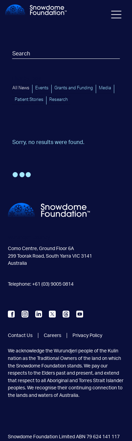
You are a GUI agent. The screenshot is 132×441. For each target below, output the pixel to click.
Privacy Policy (87, 335)
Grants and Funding (73, 88)
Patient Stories (29, 100)
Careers (52, 335)
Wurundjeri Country (29, 237)
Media (105, 88)
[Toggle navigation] (116, 16)
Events (42, 88)
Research (58, 100)
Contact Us (20, 335)
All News (20, 88)
